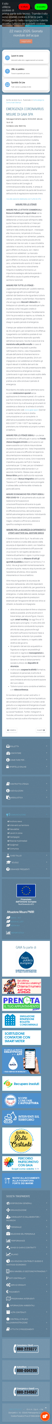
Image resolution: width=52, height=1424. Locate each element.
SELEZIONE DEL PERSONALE (20, 1234)
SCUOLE (12, 862)
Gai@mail (13, 845)
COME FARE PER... (16, 760)
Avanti (41, 730)
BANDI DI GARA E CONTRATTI (21, 1247)
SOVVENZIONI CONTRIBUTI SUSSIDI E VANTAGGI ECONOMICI (24, 1262)
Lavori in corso (15, 833)
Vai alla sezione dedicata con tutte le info (23, 199)
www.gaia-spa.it (32, 410)
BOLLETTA (12, 746)
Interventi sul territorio (18, 825)
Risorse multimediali (17, 841)
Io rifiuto (24, 7)
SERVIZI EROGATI (16, 1285)
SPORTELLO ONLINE (16, 767)
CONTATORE (13, 753)
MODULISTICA (14, 797)
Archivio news (15, 821)
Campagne (13, 837)
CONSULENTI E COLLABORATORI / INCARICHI (23, 1218)
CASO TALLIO (13, 855)
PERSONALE (13, 1227)
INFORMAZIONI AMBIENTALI (20, 1305)
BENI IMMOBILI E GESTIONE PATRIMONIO (25, 1271)
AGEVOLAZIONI (14, 791)
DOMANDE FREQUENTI (18, 869)
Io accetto (41, 7)
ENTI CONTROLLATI (16, 1278)
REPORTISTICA (17, 933)
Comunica (13, 849)
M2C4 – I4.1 (16, 918)
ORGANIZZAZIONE (16, 1210)
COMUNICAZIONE (16, 815)
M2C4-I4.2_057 (17, 922)
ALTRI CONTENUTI (16, 1312)
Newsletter (13, 829)
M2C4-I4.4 (15, 925)
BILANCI (12, 1254)
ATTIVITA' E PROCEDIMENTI (20, 1329)
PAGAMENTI (13, 1292)
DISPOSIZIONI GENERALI (19, 1203)
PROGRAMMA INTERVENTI (20, 1299)
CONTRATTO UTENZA (17, 784)
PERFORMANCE (15, 1241)
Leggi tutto (26, 41)
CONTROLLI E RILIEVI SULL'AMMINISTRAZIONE (17, 1320)
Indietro (11, 730)
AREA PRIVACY (15, 1409)
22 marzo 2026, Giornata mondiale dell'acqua (26, 33)
